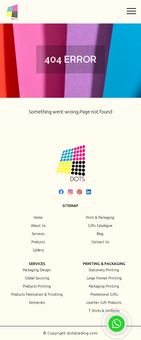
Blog (100, 234)
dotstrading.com (82, 333)
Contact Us (100, 242)
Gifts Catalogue (100, 226)
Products (38, 242)
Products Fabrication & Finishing (37, 294)
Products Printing (37, 286)
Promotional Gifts (104, 294)
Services (38, 234)
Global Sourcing (37, 278)
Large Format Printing (104, 278)
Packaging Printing (104, 286)
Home (38, 217)
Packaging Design (37, 270)
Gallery (38, 250)
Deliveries (37, 302)
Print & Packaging (100, 217)
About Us (38, 226)
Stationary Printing (104, 270)
